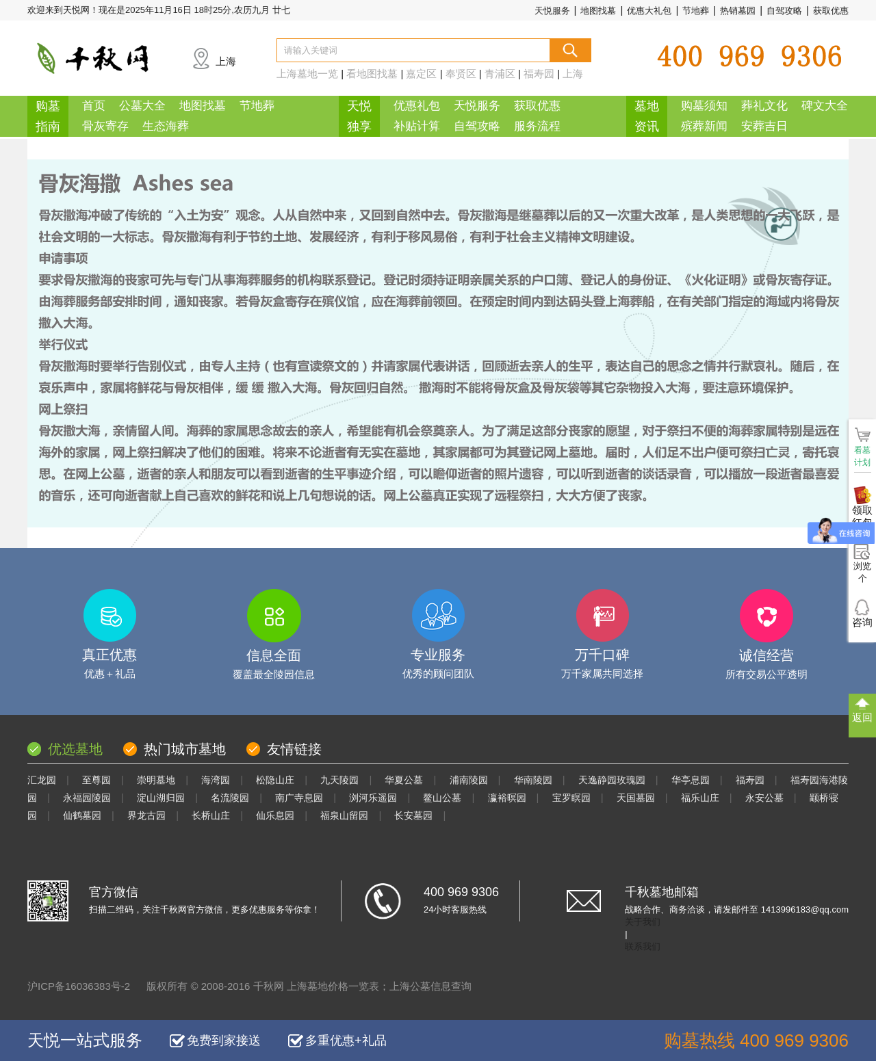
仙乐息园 (275, 815)
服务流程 (537, 126)
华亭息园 (690, 779)
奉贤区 (461, 73)
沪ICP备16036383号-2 (78, 986)
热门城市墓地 (185, 749)
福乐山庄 (700, 797)
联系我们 (642, 946)
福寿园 (539, 73)
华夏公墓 (404, 779)
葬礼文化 (764, 105)
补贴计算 (417, 126)
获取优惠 (831, 10)
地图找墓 (598, 10)
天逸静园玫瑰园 (611, 779)
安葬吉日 (764, 126)
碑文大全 (824, 105)
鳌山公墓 (442, 797)
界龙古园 (146, 815)
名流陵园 (230, 797)
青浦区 (500, 73)
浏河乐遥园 (373, 797)
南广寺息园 (299, 797)
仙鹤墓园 (82, 815)
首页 (93, 105)
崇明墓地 (156, 779)
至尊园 (96, 779)
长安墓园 (413, 815)
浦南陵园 (469, 779)
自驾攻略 (784, 10)
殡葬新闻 (704, 126)
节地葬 (695, 10)
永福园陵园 (87, 797)
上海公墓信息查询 (430, 986)
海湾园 (215, 779)
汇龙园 (41, 779)
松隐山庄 (275, 779)
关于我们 (642, 922)
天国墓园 (636, 797)
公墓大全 (142, 105)
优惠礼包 (417, 105)
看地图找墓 (372, 73)
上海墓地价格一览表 (333, 986)
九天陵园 (339, 779)
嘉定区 (421, 73)
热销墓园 (738, 10)
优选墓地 (75, 749)
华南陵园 (533, 779)
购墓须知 (704, 105)
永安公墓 (764, 797)
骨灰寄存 (105, 126)
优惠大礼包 (649, 10)
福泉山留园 (344, 815)
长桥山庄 (211, 815)
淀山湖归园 (161, 797)
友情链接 (294, 749)
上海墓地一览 (307, 73)
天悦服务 (552, 10)
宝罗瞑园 (571, 797)
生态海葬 (165, 126)
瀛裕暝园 (507, 797)
